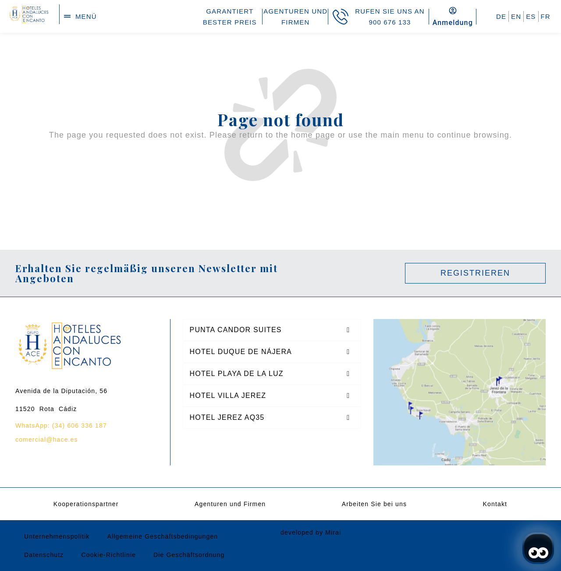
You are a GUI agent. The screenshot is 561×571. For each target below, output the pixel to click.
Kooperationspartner (86, 503)
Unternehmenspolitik (56, 536)
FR (545, 16)
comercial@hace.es (46, 439)
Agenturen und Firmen (230, 503)
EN (516, 16)
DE (501, 16)
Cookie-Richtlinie (108, 554)
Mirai (333, 532)
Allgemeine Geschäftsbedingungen (162, 536)
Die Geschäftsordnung (188, 554)
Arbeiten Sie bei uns (374, 503)
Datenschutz (44, 554)
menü (86, 16)
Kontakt (495, 503)
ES (531, 16)
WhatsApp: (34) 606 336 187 (61, 425)
